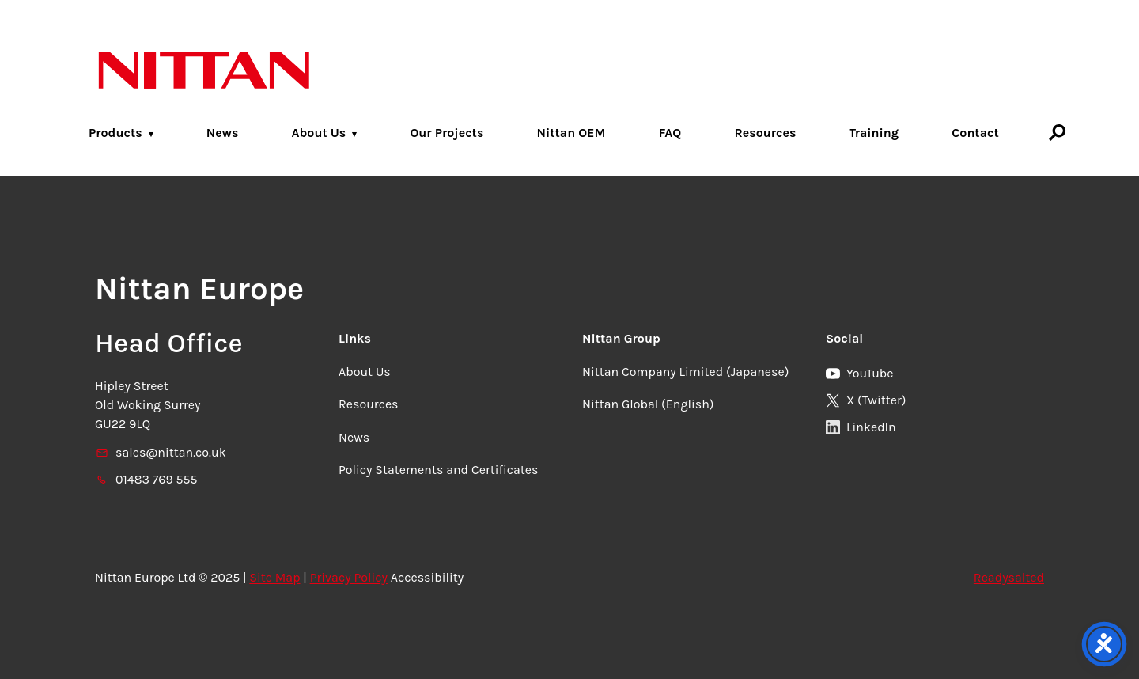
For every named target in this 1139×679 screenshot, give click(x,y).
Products (115, 132)
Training (874, 132)
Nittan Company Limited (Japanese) (685, 371)
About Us (319, 132)
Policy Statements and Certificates (438, 469)
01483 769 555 (146, 479)
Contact (975, 132)
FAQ (670, 132)
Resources (765, 132)
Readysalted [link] (1009, 577)
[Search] (1057, 132)
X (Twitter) (866, 400)
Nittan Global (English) (647, 404)
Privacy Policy (349, 577)
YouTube (860, 373)
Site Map (274, 577)
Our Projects (446, 132)
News (222, 132)
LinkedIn (861, 426)
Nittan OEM (570, 132)
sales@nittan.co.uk (160, 452)
